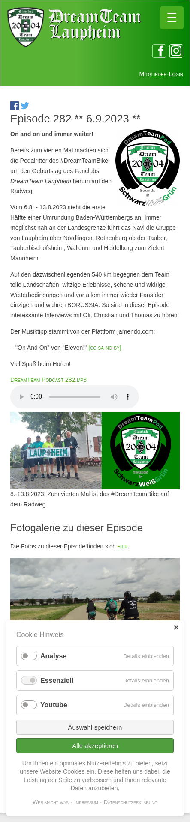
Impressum (86, 802)
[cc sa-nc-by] (104, 347)
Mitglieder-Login (161, 74)
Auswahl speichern (95, 727)
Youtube (53, 705)
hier (123, 546)
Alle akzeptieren (95, 745)
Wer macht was (51, 802)
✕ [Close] (176, 627)
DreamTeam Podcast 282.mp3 (48, 379)
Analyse (53, 656)
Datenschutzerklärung (130, 802)
